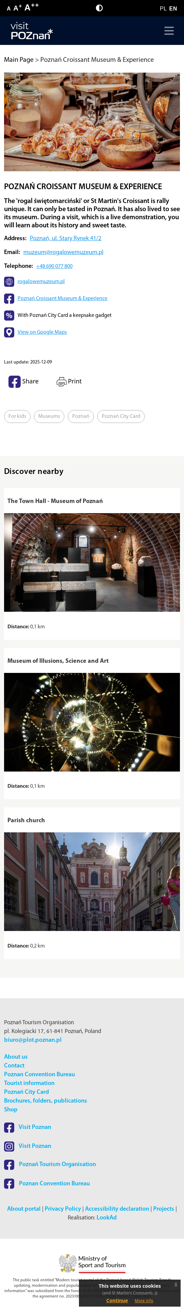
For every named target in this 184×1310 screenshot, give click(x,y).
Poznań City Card (121, 416)
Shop (11, 1110)
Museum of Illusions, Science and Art (58, 661)
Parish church (26, 820)
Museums (49, 416)
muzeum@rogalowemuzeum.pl (63, 252)
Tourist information (29, 1083)
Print (69, 382)
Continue (117, 1300)
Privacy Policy (63, 1209)
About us (16, 1057)
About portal (24, 1209)
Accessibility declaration (117, 1209)
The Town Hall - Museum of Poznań (55, 501)
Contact (14, 1066)
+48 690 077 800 (54, 266)
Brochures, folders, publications (45, 1101)
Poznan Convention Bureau (39, 1075)
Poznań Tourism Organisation (50, 1164)
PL (163, 8)
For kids (17, 416)
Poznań (80, 416)
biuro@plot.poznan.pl (33, 1040)
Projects (163, 1209)
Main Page (19, 60)
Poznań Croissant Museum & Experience (62, 298)
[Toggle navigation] (167, 30)
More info (144, 1301)
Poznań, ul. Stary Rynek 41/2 (65, 238)
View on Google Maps (42, 332)
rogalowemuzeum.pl (41, 281)
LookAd (107, 1218)
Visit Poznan (27, 1127)
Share (23, 382)
